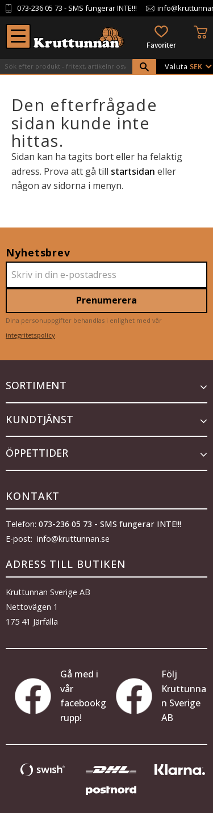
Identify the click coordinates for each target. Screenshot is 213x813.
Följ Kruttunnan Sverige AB (161, 696)
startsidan (133, 171)
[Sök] (144, 67)
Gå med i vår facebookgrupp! (60, 696)
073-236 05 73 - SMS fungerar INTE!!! (110, 524)
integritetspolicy (30, 335)
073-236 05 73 (39, 8)
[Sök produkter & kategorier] (66, 66)
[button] (18, 36)
